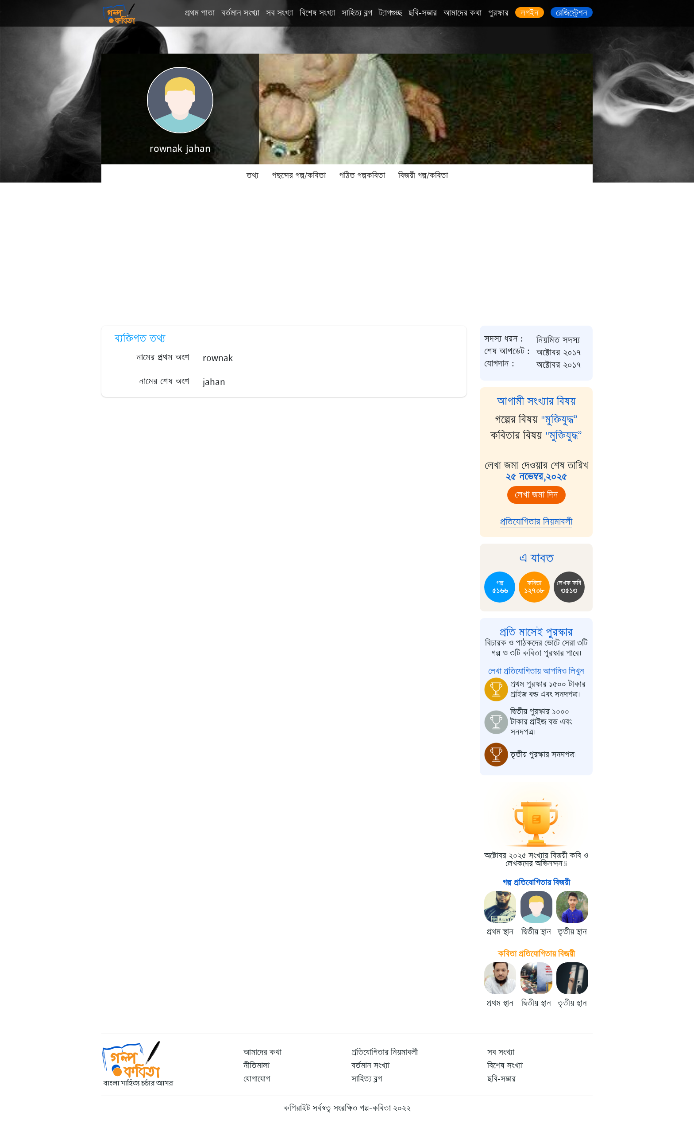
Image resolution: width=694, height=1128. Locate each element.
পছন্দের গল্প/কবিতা (299, 175)
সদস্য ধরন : (503, 339)
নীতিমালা (256, 1065)
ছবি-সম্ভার (423, 13)
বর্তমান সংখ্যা (240, 13)
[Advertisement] (347, 253)
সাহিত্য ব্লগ (357, 13)
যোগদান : (499, 363)
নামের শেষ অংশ (164, 381)
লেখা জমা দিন (536, 494)
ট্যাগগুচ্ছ (390, 13)
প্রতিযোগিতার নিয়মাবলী (536, 521)
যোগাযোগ (256, 1079)
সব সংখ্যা (279, 13)
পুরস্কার (498, 13)
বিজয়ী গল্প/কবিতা (423, 175)
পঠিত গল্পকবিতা (362, 175)
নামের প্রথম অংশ (162, 357)
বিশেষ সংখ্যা (317, 13)
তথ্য (252, 175)
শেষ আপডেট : (507, 351)
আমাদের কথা (462, 13)
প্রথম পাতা (200, 13)
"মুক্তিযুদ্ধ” (559, 419)
